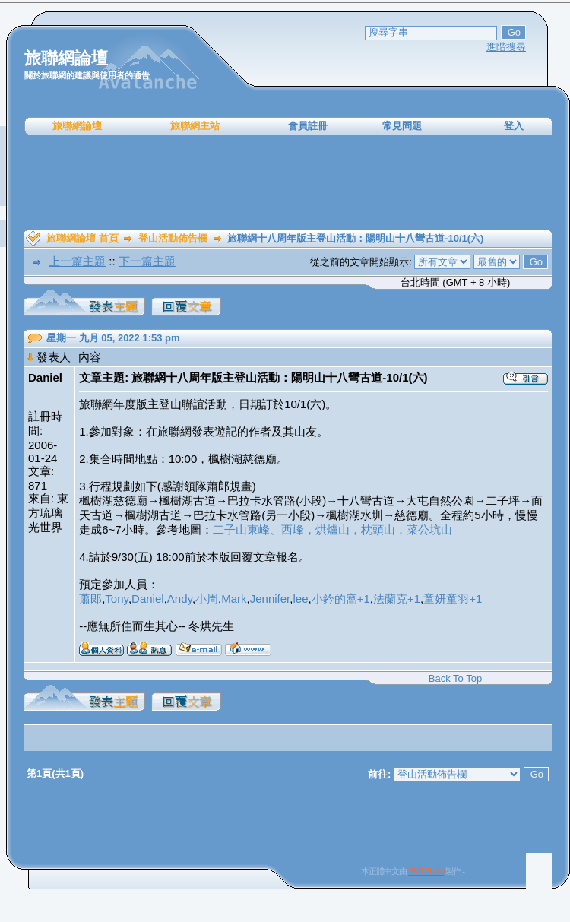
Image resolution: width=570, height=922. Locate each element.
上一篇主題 (77, 261)
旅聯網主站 (195, 125)
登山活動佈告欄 (172, 238)
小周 (206, 598)
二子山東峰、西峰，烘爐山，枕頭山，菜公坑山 (332, 529)
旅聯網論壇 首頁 (82, 238)
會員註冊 (308, 125)
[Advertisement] (288, 182)
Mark (233, 598)
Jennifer (270, 598)
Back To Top (455, 678)
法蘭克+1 (396, 598)
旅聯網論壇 (77, 125)
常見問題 (402, 125)
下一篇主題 (147, 261)
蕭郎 (90, 598)
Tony (116, 598)
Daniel (147, 598)
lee (300, 598)
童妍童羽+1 (452, 598)
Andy (179, 598)
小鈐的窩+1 (341, 598)
